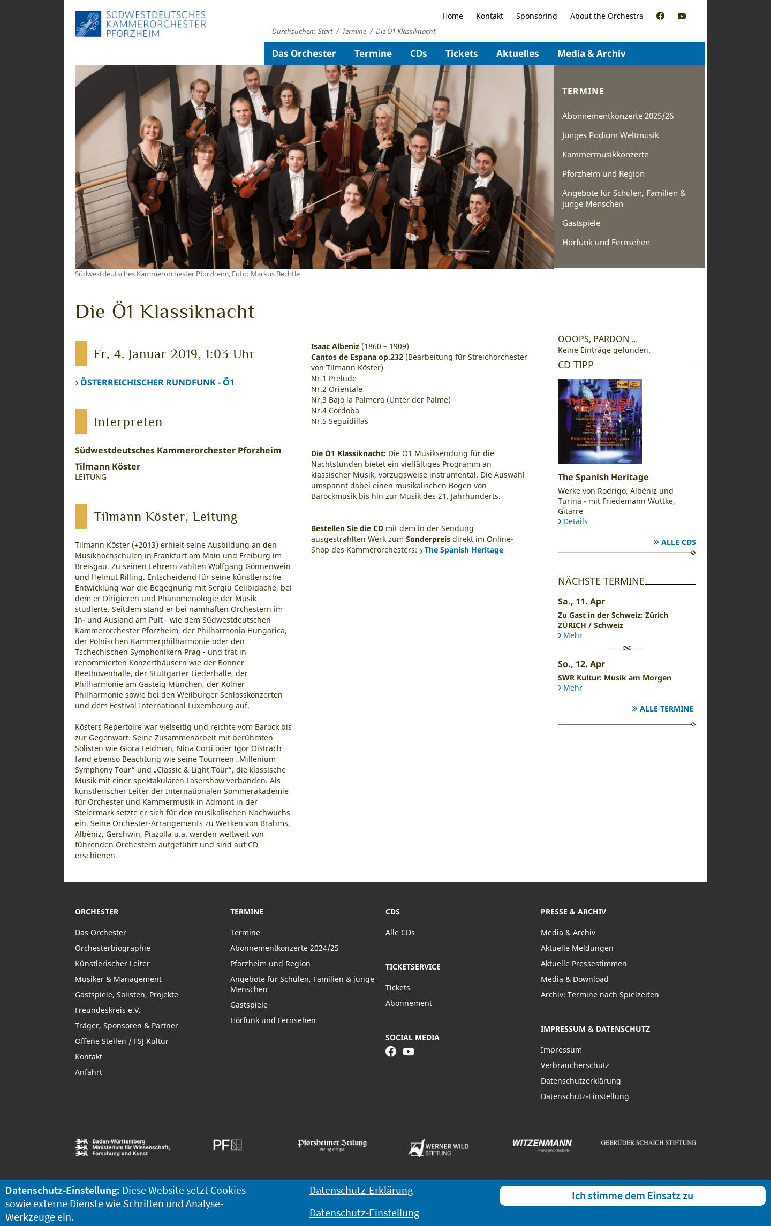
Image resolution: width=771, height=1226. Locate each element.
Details (575, 521)
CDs (418, 53)
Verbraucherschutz (575, 1065)
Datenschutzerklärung (581, 1081)
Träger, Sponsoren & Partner (126, 1025)
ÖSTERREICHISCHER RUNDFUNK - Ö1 (157, 382)
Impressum (561, 1050)
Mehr (573, 635)
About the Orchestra (607, 16)
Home (452, 16)
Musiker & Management (118, 979)
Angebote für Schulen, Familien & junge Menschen (624, 198)
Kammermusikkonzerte (605, 154)
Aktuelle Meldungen (577, 948)
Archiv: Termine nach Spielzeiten (600, 994)
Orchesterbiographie (112, 948)
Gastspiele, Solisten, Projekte (126, 994)
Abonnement (409, 1003)
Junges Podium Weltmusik (610, 135)
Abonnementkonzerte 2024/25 (284, 948)
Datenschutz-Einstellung (585, 1096)
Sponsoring (536, 16)
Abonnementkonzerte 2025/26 (618, 115)
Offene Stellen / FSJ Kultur (122, 1041)
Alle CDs (678, 542)
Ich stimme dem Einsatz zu (632, 1195)
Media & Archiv (591, 53)
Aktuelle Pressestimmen (584, 963)
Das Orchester (304, 53)
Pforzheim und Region (603, 173)
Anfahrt (88, 1072)
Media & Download (575, 979)
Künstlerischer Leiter (112, 963)
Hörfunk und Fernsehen (606, 242)
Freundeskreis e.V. (108, 1010)
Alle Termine (666, 708)
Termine (373, 53)
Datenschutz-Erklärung (361, 1190)
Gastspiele (581, 222)
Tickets (461, 53)
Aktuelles (517, 53)
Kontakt (489, 16)
